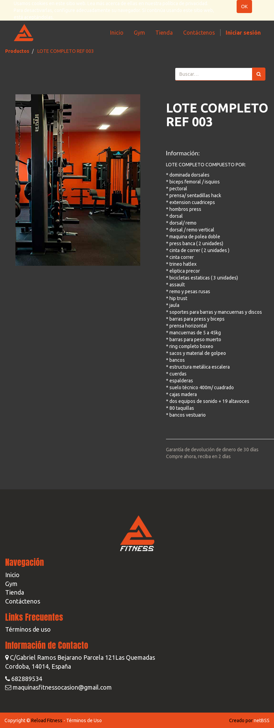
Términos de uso (28, 629)
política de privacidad (185, 3)
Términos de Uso (84, 720)
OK (244, 6)
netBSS (262, 720)
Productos (17, 51)
